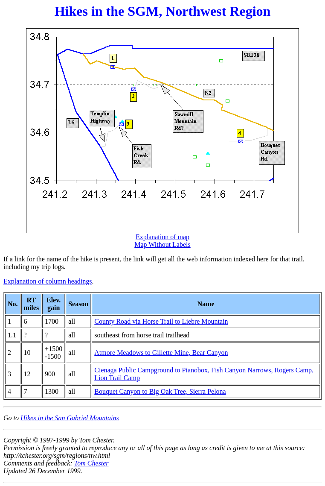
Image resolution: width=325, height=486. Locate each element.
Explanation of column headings (47, 281)
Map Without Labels (162, 244)
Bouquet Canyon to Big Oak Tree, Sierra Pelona (160, 391)
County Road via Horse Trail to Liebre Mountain (161, 321)
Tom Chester (91, 463)
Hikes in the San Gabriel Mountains (69, 418)
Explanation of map (162, 236)
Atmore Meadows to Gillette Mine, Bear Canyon (161, 352)
